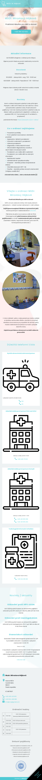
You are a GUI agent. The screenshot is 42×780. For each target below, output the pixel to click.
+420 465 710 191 (22, 459)
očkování (33, 211)
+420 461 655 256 (22, 519)
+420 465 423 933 (21, 32)
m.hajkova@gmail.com (12, 702)
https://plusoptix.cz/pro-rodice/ (28, 120)
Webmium (25, 778)
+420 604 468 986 (11, 699)
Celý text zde (21, 660)
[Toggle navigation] (39, 4)
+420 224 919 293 (22, 579)
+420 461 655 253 (22, 522)
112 (22, 404)
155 (22, 401)
